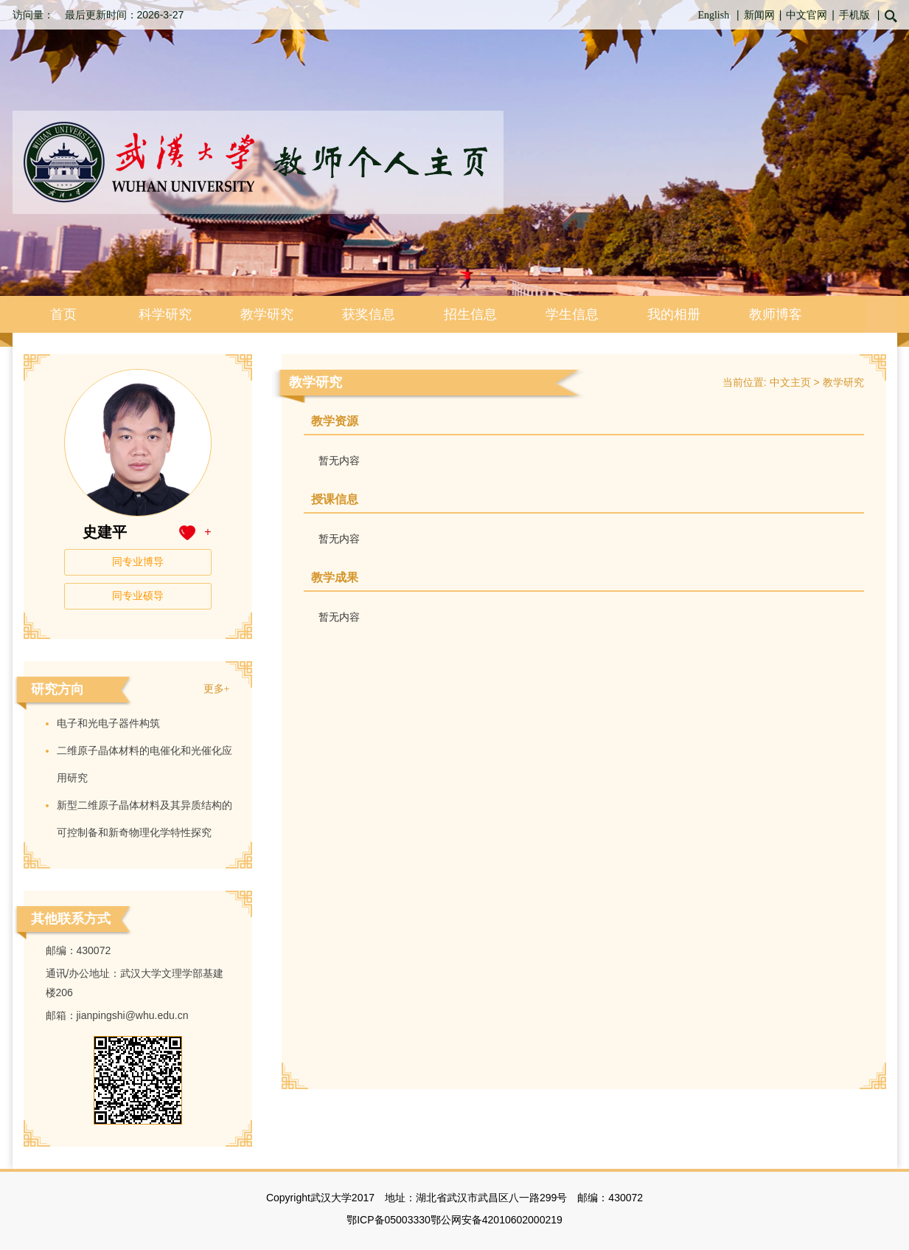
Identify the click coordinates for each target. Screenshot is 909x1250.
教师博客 (775, 314)
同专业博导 (138, 561)
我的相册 (673, 314)
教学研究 (266, 314)
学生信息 (572, 314)
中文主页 (790, 382)
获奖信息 (368, 314)
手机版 (854, 15)
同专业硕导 (138, 595)
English (713, 15)
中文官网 (806, 15)
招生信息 (470, 314)
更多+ (216, 688)
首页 (63, 314)
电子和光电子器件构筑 (108, 723)
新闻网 (759, 15)
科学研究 (165, 314)
